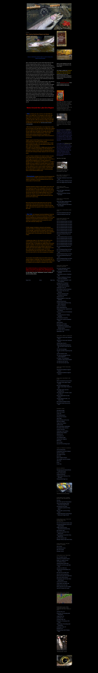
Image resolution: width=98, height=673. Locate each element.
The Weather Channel (61, 561)
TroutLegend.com (60, 435)
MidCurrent (59, 440)
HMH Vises (59, 460)
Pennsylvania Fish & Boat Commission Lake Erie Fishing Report (63, 508)
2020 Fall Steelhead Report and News (64, 229)
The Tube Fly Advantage (62, 349)
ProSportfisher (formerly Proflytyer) (64, 451)
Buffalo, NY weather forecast (62, 560)
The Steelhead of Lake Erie (62, 317)
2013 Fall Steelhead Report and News (64, 243)
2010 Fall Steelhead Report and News (64, 253)
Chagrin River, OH (60, 616)
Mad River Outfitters (61, 421)
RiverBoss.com (60, 628)
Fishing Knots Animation (61, 416)
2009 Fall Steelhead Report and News (64, 258)
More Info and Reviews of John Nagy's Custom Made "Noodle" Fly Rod (64, 387)
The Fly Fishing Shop (61, 449)
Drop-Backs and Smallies (62, 323)
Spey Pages (59, 418)
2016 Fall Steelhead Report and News (64, 238)
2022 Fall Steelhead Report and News (64, 226)
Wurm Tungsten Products (62, 457)
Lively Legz (59, 413)
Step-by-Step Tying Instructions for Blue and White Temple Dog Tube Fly (64, 346)
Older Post (52, 280)
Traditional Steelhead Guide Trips (63, 214)
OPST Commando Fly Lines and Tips (64, 380)
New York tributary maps (62, 537)
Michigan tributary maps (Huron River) (64, 539)
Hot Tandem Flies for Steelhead (63, 329)
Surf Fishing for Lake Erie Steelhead (64, 289)
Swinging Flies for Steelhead (62, 283)
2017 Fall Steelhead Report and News (64, 236)
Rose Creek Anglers (61, 412)
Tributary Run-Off (60, 296)
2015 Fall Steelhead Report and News (64, 240)
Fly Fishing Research (61, 415)
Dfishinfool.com (60, 434)
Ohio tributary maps (61, 530)
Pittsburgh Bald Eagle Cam (62, 479)
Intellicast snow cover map (62, 585)
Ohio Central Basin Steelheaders (63, 426)
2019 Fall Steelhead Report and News (64, 230)
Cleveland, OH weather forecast (63, 558)
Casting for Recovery (61, 474)
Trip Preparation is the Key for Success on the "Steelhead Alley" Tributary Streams (64, 327)
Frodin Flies (59, 464)
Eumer (58, 462)
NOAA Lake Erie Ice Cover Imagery (64, 586)
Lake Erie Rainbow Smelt (62, 353)
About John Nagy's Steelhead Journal (64, 180)
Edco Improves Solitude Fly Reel (63, 401)
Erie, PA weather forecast (62, 557)
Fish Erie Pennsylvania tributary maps (64, 522)
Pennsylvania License (61, 547)
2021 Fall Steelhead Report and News (64, 227)
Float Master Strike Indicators (63, 427)
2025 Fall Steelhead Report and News (64, 221)
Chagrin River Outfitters (61, 423)
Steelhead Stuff (60, 424)
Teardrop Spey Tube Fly (61, 343)
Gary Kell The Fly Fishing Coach (63, 443)
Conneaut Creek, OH (61, 619)
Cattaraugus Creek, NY (61, 287)
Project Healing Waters (61, 472)
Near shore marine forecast (62, 577)
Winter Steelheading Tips (62, 307)
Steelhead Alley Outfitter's (62, 432)
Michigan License (60, 551)
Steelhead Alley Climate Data (62, 563)
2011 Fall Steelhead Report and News (64, 249)
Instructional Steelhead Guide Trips (64, 212)
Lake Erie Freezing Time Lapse (63, 588)
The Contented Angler (61, 437)
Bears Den (59, 456)
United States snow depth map (63, 583)
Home (40, 280)
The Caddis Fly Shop (61, 454)
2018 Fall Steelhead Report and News (64, 232)
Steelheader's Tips (60, 331)
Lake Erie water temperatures (63, 574)
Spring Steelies (60, 322)
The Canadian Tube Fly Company (63, 459)
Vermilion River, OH (61, 611)
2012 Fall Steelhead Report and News (64, 244)
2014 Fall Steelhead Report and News (64, 241)
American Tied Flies (61, 429)
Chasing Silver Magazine (62, 439)
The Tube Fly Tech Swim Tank (63, 362)
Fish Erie (58, 500)
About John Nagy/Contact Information (64, 182)
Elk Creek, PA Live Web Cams (63, 572)
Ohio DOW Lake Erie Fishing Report (64, 501)
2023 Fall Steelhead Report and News (64, 224)
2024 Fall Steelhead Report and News (64, 222)
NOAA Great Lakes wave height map (64, 575)
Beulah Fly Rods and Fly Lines (63, 419)
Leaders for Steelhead (61, 305)
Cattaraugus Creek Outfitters (62, 431)
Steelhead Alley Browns (61, 301)
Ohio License (59, 546)
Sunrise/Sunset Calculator (62, 581)
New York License (60, 549)
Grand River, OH (60, 617)
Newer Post (28, 280)
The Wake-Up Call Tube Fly (62, 361)
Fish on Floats (59, 442)
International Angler (61, 410)
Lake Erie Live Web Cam (62, 567)
